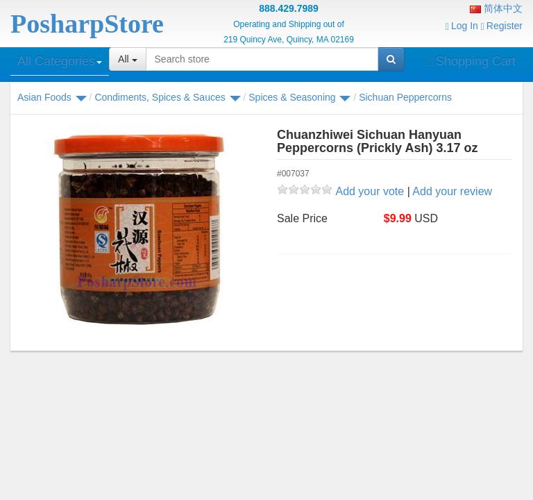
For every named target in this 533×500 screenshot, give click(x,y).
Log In (462, 25)
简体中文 (496, 8)
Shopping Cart (472, 61)
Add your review (452, 191)
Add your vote (369, 191)
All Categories (59, 61)
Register (502, 25)
